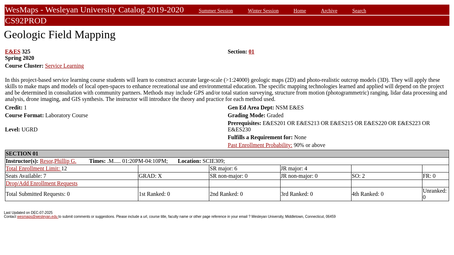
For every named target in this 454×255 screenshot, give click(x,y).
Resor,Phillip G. (58, 161)
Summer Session (216, 10)
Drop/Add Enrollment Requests (42, 183)
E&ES (13, 52)
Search (359, 10)
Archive (329, 10)
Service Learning (64, 66)
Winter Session (263, 10)
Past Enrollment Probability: (260, 145)
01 (251, 52)
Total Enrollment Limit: (33, 168)
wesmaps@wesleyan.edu (37, 217)
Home (300, 10)
